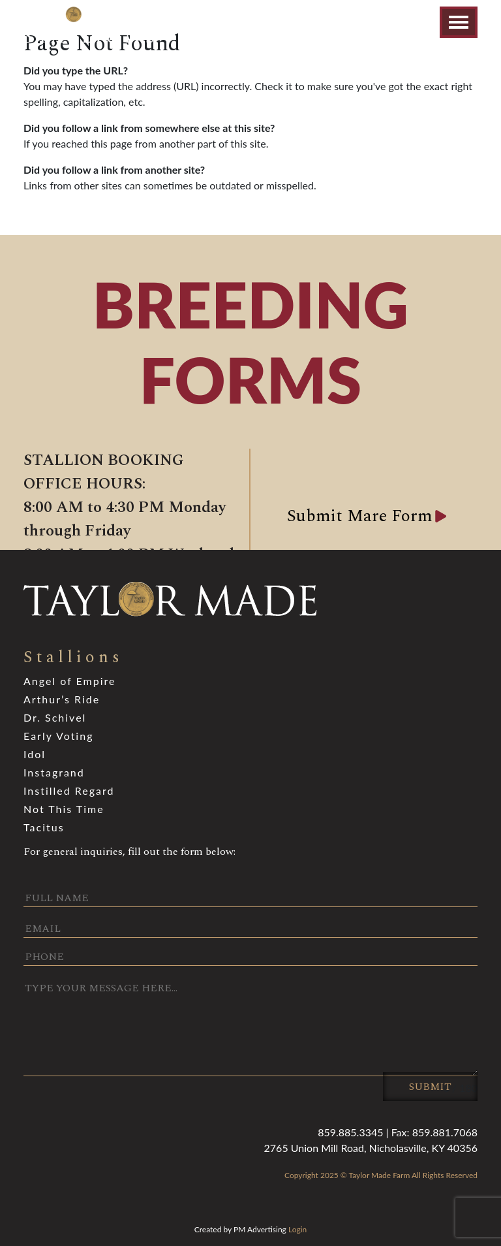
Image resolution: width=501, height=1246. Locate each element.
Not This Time (63, 809)
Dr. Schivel (54, 717)
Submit (430, 1086)
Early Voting (58, 735)
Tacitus (44, 827)
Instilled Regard (69, 790)
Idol (34, 754)
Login (297, 1229)
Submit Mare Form (360, 516)
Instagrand (54, 772)
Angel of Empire (69, 681)
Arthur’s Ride (61, 699)
